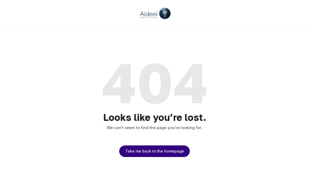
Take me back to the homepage (154, 151)
